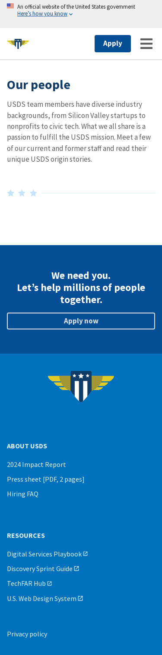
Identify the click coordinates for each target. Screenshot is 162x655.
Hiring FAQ (22, 493)
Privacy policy (27, 634)
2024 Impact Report (36, 464)
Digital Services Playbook (44, 554)
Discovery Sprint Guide (40, 568)
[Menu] (146, 44)
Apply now (81, 321)
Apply (112, 43)
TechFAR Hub (26, 583)
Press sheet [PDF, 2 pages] (46, 479)
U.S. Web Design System (41, 598)
